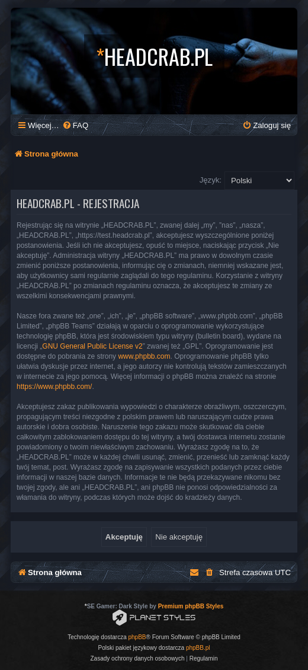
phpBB (137, 637)
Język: (211, 180)
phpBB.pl (198, 648)
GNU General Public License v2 (92, 346)
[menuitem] (75, 125)
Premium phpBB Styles (191, 606)
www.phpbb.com (144, 356)
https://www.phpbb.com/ (54, 386)
